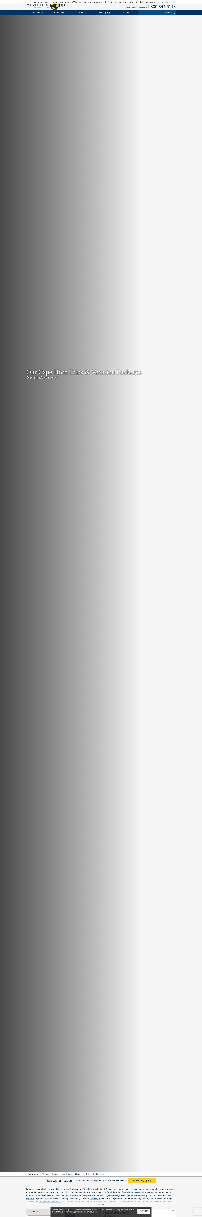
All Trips (45, 1174)
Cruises (55, 1174)
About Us (82, 12)
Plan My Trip (104, 12)
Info (102, 1174)
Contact (127, 12)
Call (115, 1181)
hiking (146, 1192)
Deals (95, 1174)
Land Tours (67, 1174)
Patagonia (33, 1174)
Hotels (86, 1174)
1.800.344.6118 (161, 6)
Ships (77, 1174)
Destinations (37, 12)
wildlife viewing (134, 1192)
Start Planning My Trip (141, 1180)
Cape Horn (62, 1189)
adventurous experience (50, 1202)
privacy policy (92, 1212)
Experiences (60, 12)
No (167, 2)
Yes (163, 2)
